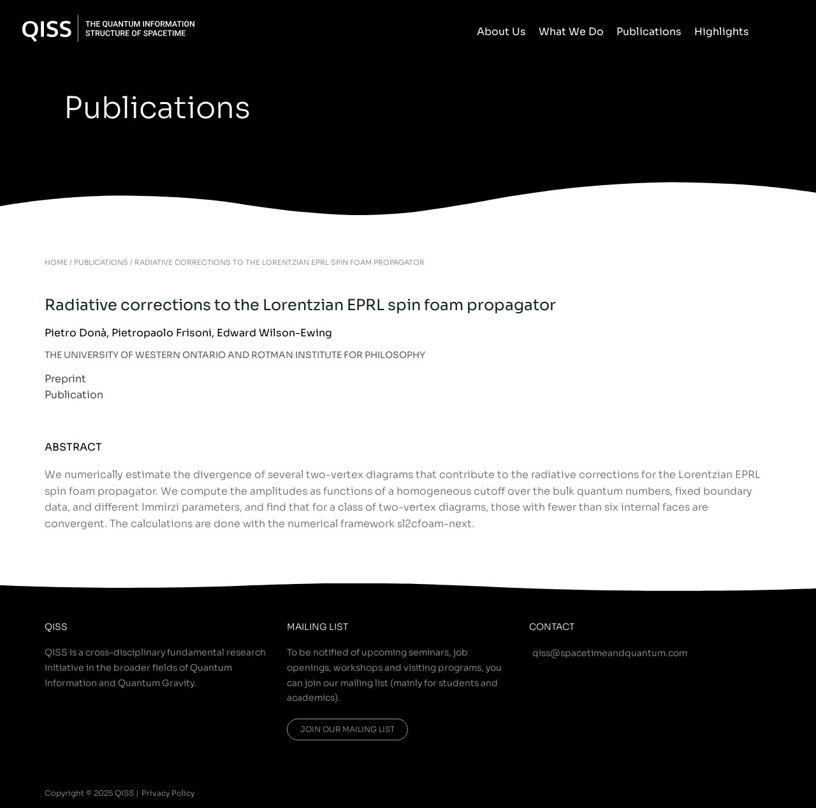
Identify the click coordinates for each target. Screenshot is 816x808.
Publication (74, 394)
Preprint (65, 378)
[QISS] (108, 27)
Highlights (721, 31)
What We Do (571, 31)
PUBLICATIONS (101, 262)
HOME (56, 262)
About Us (501, 31)
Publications (648, 31)
